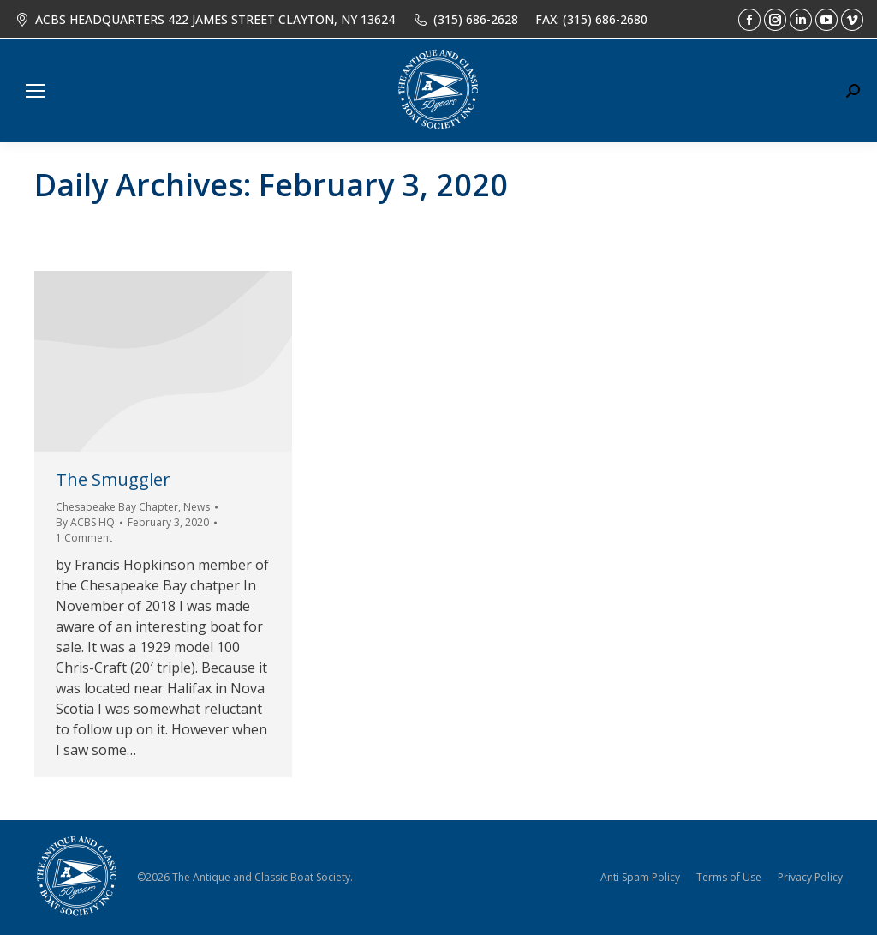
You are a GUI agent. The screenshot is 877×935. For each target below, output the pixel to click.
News (196, 507)
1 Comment (84, 537)
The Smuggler (113, 479)
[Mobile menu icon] (35, 91)
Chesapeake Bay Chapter (117, 507)
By (85, 522)
